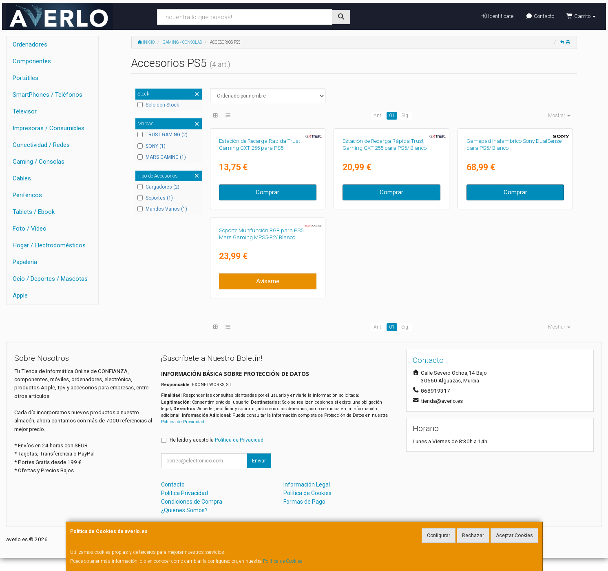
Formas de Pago (304, 501)
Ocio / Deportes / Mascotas (50, 278)
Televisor (25, 111)
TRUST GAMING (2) (162, 135)
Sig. (405, 115)
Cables (22, 178)
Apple (20, 295)
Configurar (438, 535)
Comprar (267, 192)
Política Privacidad (184, 493)
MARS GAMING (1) (161, 157)
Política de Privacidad (182, 421)
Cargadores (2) (158, 187)
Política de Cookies (283, 561)
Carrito (581, 16)
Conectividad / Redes (41, 145)
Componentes (32, 61)
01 (392, 115)
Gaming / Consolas (38, 161)
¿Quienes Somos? (184, 510)
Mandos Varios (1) (162, 209)
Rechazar (473, 535)
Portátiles (25, 78)
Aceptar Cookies (514, 535)
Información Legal (306, 484)
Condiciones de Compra (191, 501)
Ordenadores (30, 44)
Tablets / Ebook (34, 212)
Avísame (267, 281)
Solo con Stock (158, 105)
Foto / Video (29, 228)
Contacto (540, 16)
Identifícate (496, 16)
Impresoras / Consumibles (48, 128)
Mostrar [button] (559, 115)
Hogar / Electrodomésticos (49, 245)
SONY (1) (151, 146)
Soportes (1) (155, 198)
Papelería (25, 262)
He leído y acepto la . (217, 440)
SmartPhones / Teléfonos (47, 94)
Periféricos (27, 195)
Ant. (378, 115)
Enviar (259, 461)
